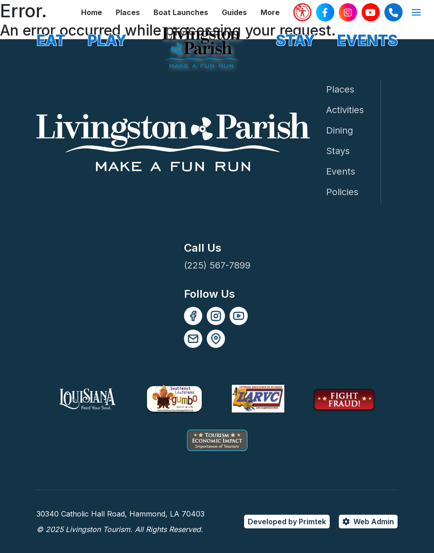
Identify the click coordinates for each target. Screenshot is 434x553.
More (270, 12)
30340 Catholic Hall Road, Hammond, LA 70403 (120, 513)
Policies (342, 191)
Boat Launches (180, 12)
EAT (51, 40)
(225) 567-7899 (217, 265)
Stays (338, 150)
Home (91, 12)
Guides (234, 12)
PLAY (107, 40)
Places (128, 12)
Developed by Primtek (287, 521)
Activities (345, 109)
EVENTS (367, 40)
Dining (339, 130)
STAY (295, 40)
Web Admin (373, 521)
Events (340, 171)
